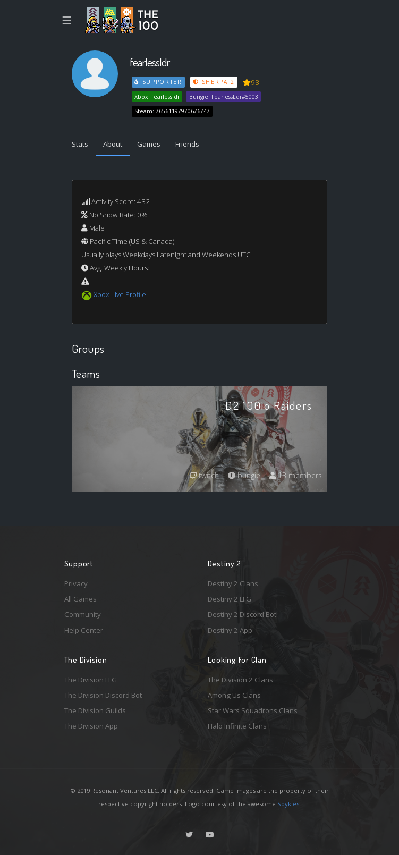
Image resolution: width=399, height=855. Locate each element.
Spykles (288, 804)
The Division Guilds (95, 710)
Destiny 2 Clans (233, 583)
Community (82, 614)
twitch (204, 475)
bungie (244, 475)
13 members (295, 475)
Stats (80, 144)
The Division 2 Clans (240, 679)
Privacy (76, 583)
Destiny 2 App (230, 630)
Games (148, 144)
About (112, 144)
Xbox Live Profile (120, 294)
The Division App (91, 726)
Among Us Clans (234, 695)
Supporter (158, 82)
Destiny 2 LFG (229, 599)
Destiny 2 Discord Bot (242, 614)
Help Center (83, 630)
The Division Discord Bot (103, 695)
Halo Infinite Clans (237, 726)
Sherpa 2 (213, 82)
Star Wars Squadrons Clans (253, 710)
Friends (187, 144)
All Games (80, 599)
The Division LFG (90, 679)
